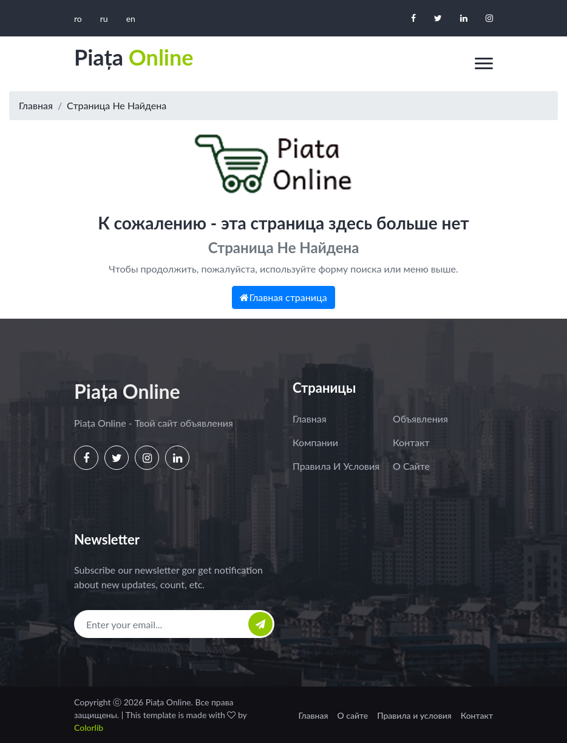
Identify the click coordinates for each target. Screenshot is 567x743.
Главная (36, 105)
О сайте (411, 466)
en (130, 18)
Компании (315, 442)
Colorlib (88, 727)
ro (78, 18)
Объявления (420, 418)
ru (104, 18)
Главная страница (283, 297)
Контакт (411, 442)
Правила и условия (336, 466)
